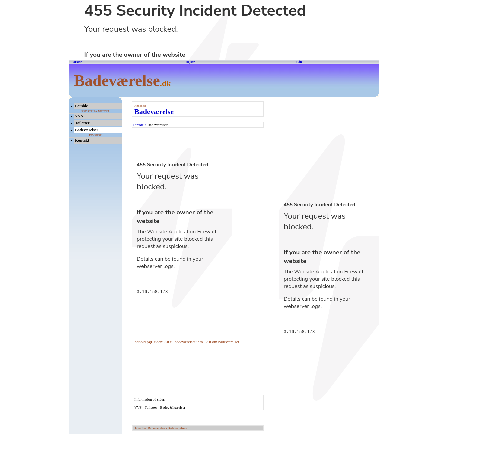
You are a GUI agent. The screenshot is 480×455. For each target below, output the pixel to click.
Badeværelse (154, 111)
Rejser (190, 62)
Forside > (140, 125)
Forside (76, 62)
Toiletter (82, 123)
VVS (79, 116)
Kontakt (82, 140)
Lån (299, 62)
